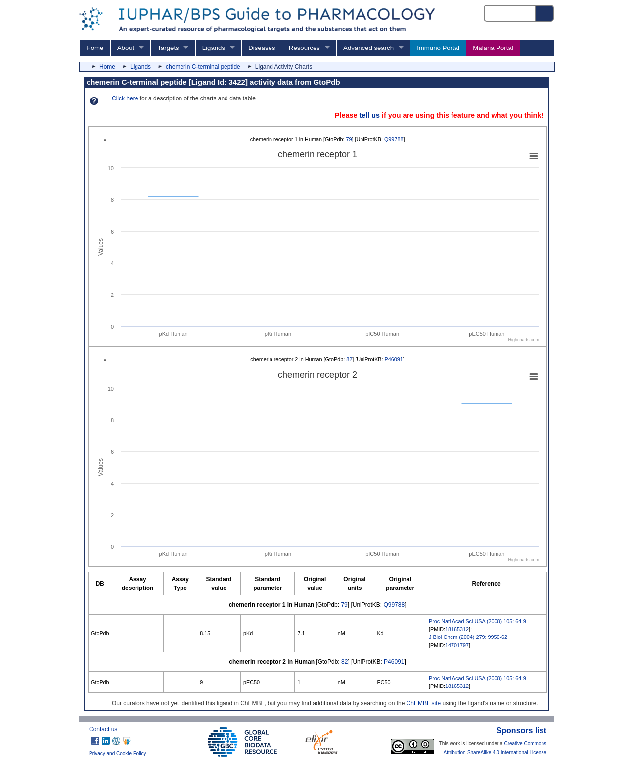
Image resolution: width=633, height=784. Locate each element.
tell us (369, 115)
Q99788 (393, 139)
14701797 (457, 645)
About (125, 47)
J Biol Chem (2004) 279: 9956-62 (468, 637)
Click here (125, 98)
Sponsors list (521, 730)
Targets (168, 47)
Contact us (103, 729)
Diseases (261, 47)
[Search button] (545, 13)
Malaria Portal (493, 47)
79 (349, 139)
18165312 (457, 629)
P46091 (394, 359)
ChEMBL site (424, 703)
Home (94, 47)
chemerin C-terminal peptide (203, 66)
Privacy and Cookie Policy (117, 753)
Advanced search (368, 47)
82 (349, 359)
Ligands (213, 47)
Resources (304, 47)
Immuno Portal (438, 47)
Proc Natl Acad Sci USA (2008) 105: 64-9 (477, 621)
